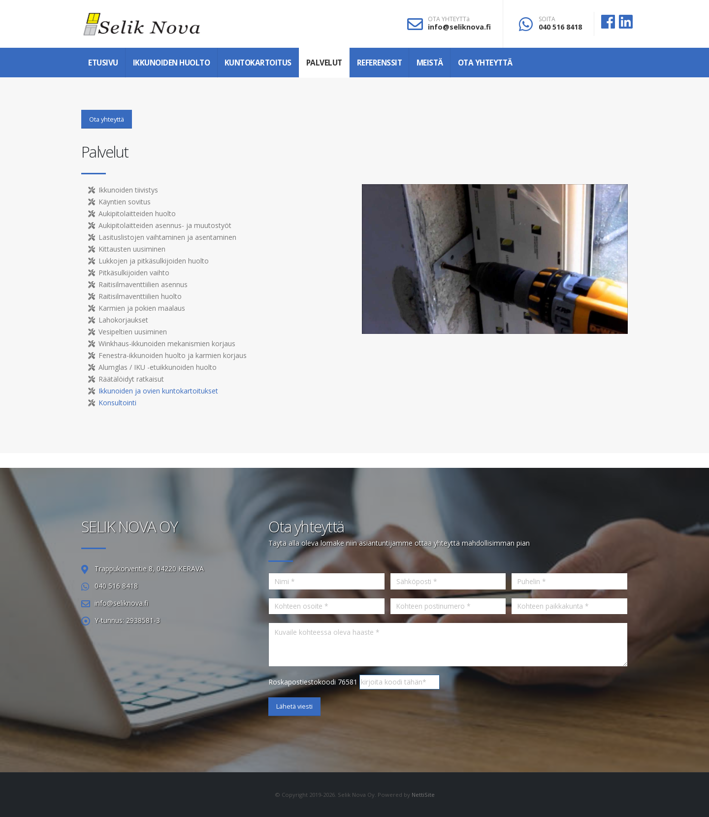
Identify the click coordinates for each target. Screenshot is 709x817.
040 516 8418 (560, 27)
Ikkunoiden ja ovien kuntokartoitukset (158, 390)
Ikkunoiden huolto (171, 63)
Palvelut (324, 63)
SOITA (547, 19)
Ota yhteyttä (485, 63)
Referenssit (379, 63)
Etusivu (103, 63)
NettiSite (423, 794)
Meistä (430, 63)
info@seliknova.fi (459, 27)
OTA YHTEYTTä (449, 19)
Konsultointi (117, 402)
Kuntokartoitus (258, 63)
